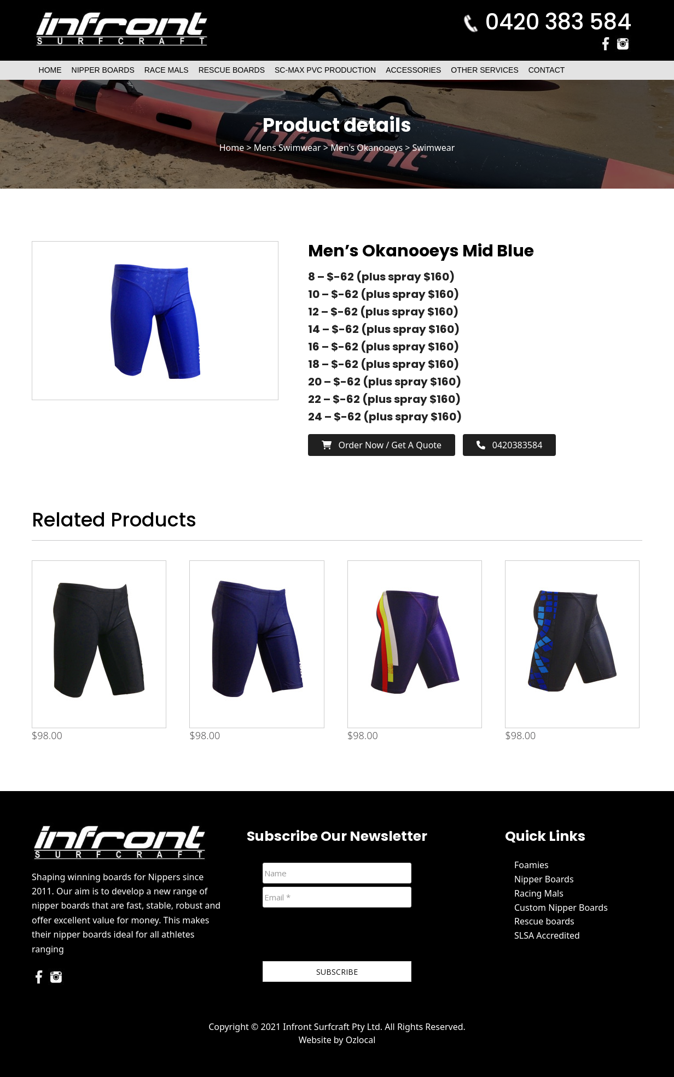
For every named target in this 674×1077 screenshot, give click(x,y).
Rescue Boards (232, 70)
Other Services (484, 70)
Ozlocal (361, 1040)
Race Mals (166, 70)
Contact (546, 70)
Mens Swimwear (287, 148)
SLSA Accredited (547, 935)
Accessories (413, 70)
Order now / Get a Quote (381, 445)
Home (50, 70)
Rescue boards (544, 921)
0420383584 (509, 445)
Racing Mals (538, 893)
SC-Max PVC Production (325, 70)
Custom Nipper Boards (561, 908)
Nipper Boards (103, 70)
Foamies (531, 865)
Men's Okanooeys (366, 148)
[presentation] (346, 936)
